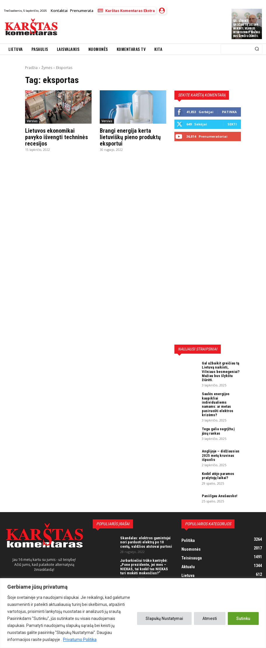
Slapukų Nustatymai (164, 618)
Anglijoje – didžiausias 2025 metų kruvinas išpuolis (220, 455)
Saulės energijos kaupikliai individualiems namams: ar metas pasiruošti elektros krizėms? (217, 404)
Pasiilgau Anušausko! (219, 496)
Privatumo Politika (80, 639)
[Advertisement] (130, 28)
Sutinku (243, 618)
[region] (133, 613)
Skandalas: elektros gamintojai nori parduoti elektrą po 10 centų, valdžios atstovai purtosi (146, 542)
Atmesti (209, 618)
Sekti (232, 124)
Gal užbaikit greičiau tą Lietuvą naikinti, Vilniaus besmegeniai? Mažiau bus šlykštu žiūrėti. (246, 28)
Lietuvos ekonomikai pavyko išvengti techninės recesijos (56, 137)
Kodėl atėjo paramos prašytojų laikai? (218, 475)
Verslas (32, 121)
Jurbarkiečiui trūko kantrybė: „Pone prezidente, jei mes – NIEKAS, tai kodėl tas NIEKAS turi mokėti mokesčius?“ (144, 566)
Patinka (229, 112)
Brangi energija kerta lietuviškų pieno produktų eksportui (130, 137)
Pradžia (31, 67)
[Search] (257, 49)
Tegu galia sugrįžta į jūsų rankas (218, 431)
